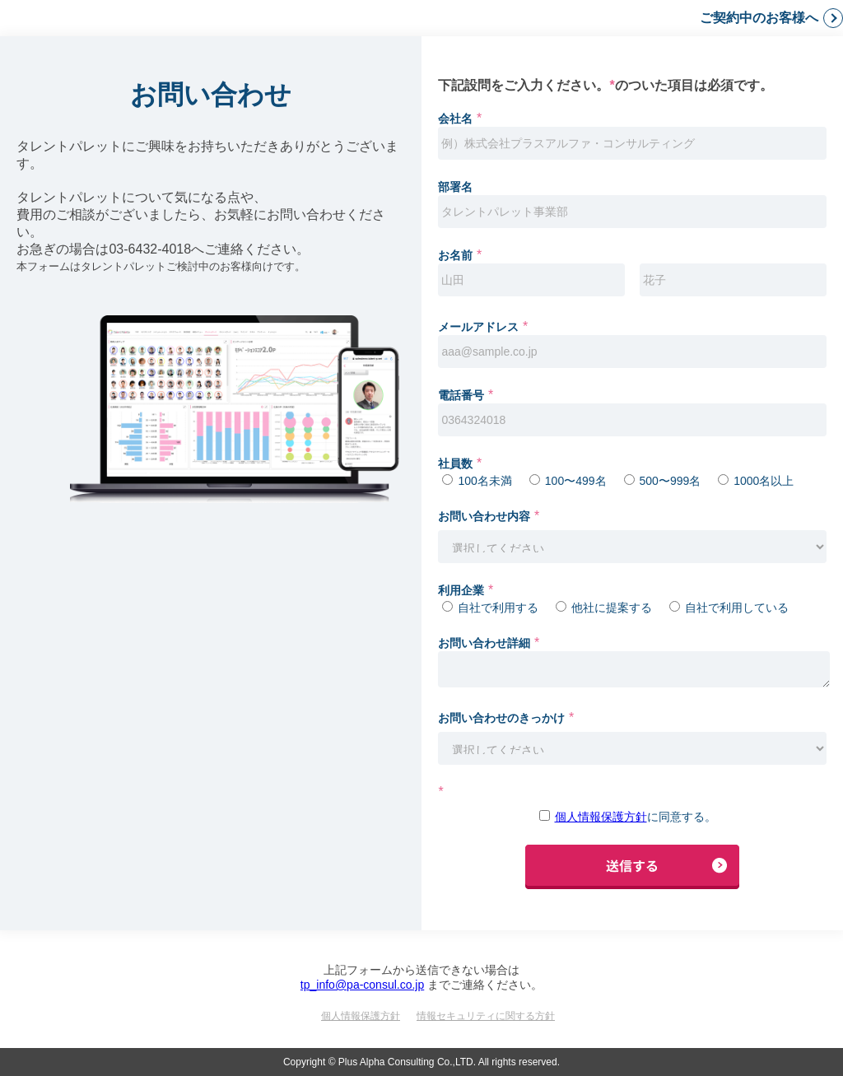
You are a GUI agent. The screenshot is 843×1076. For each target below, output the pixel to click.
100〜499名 (576, 480)
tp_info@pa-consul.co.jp (362, 984)
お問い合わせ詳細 (484, 643)
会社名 (455, 118)
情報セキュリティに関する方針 (486, 1016)
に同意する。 (635, 816)
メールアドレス (478, 326)
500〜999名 (670, 480)
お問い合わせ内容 (484, 516)
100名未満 (484, 480)
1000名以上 (764, 480)
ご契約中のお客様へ (759, 18)
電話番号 (461, 395)
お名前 (455, 255)
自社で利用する (498, 607)
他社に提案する (611, 607)
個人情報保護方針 (601, 816)
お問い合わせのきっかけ (501, 717)
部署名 (455, 186)
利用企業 (461, 590)
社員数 (455, 463)
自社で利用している (737, 607)
